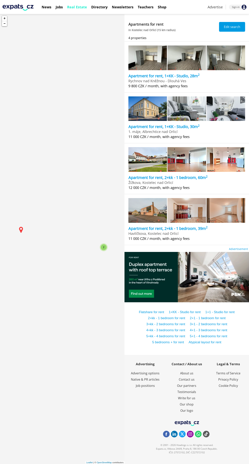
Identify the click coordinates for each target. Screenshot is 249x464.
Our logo (186, 410)
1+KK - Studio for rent (185, 312)
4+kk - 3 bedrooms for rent (165, 330)
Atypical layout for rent (205, 342)
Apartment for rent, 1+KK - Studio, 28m (164, 76)
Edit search (232, 27)
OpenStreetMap (104, 462)
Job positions (145, 386)
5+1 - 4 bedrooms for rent (208, 336)
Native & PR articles (145, 379)
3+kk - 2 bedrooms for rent (165, 324)
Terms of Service (228, 373)
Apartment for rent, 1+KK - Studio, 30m (164, 126)
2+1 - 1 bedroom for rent (208, 318)
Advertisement (238, 249)
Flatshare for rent (151, 312)
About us (186, 373)
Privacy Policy (228, 379)
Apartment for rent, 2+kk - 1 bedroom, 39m (168, 228)
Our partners (186, 386)
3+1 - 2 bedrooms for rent (208, 324)
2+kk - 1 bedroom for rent (166, 318)
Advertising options (145, 373)
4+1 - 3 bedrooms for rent (208, 330)
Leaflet (89, 462)
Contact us (187, 379)
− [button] (5, 23)
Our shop (187, 404)
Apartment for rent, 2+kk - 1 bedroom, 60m (168, 177)
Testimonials (186, 392)
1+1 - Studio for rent (220, 312)
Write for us (186, 398)
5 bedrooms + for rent (168, 342)
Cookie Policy (228, 386)
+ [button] (5, 18)
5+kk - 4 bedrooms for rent (165, 336)
